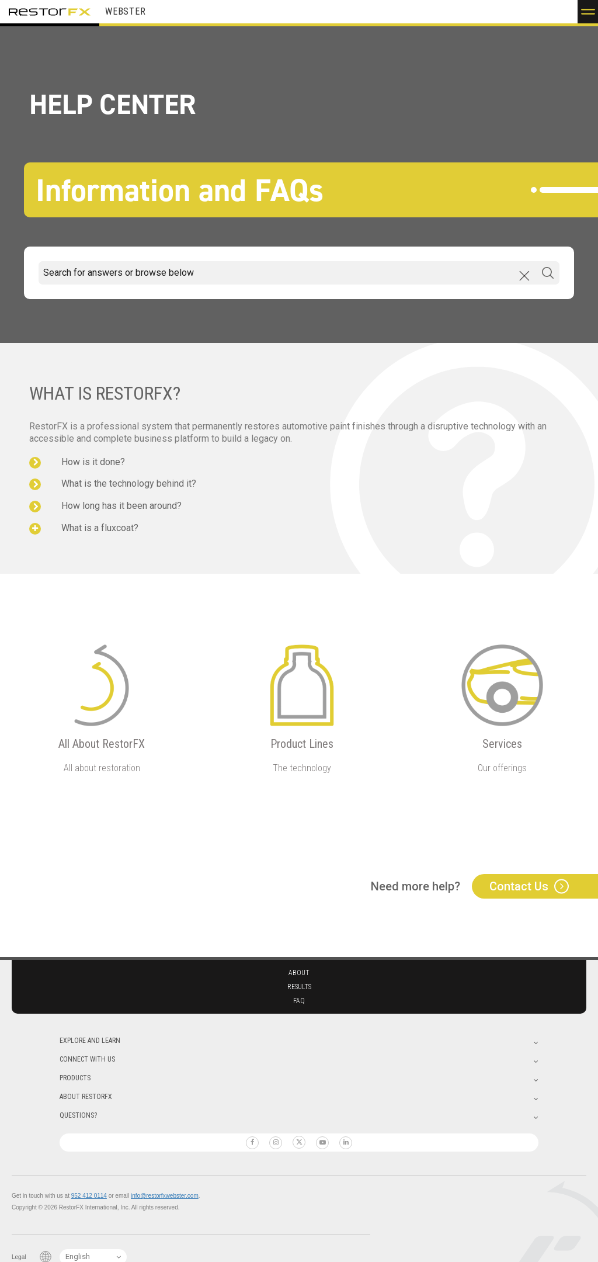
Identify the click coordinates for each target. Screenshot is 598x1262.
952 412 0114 (89, 1195)
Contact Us (518, 886)
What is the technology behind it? (128, 483)
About (299, 973)
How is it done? (93, 461)
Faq (299, 1001)
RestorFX (49, 11)
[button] (588, 11)
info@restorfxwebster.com (165, 1195)
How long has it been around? (121, 505)
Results (299, 987)
